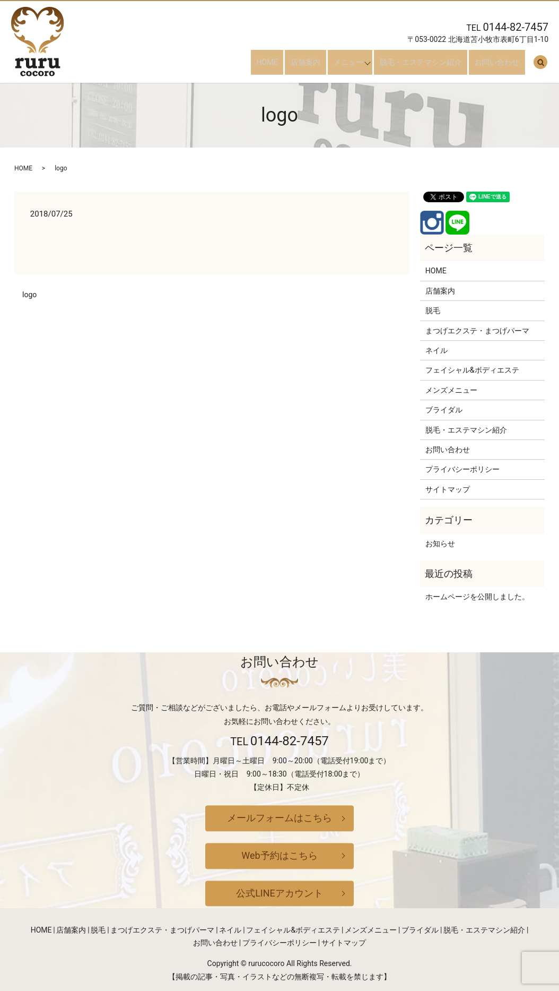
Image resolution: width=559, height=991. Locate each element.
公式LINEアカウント (279, 893)
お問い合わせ (503, 66)
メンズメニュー (451, 390)
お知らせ (440, 543)
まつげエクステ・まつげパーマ (477, 330)
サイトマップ (447, 489)
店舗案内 (317, 66)
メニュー (354, 66)
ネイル (436, 350)
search (540, 66)
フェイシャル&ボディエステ (472, 370)
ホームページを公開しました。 (477, 596)
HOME (284, 66)
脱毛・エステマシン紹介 (432, 66)
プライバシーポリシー (462, 469)
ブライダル (443, 410)
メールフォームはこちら (279, 818)
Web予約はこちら (279, 855)
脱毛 (432, 310)
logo (29, 294)
